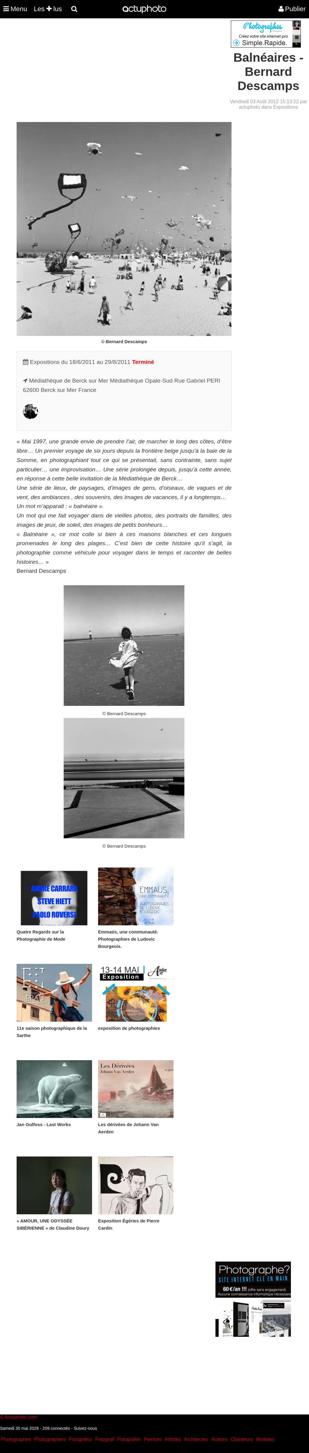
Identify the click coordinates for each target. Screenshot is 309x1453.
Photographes (16, 1439)
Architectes (196, 1439)
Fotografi (104, 1439)
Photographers (50, 1439)
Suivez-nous (85, 1428)
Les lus (48, 9)
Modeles (265, 1439)
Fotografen (129, 1439)
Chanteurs (242, 1439)
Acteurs (219, 1439)
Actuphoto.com (21, 1417)
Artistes (173, 1439)
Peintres (153, 1439)
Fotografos (80, 1439)
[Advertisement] (118, 62)
